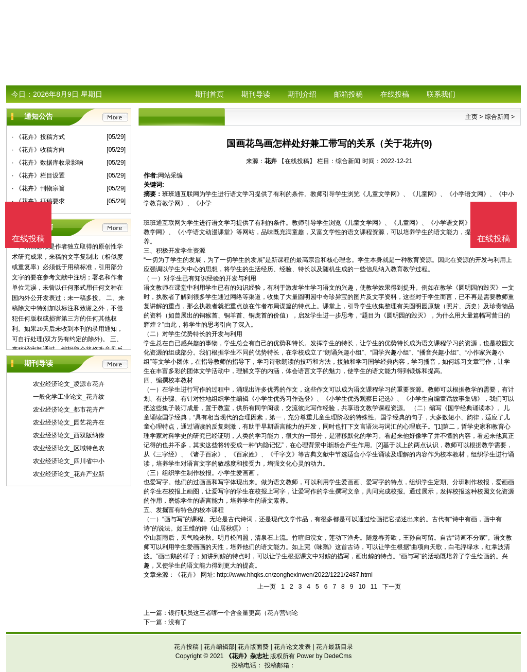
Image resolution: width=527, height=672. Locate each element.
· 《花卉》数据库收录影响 (47, 162)
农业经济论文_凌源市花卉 (68, 383)
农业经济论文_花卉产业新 (68, 474)
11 (374, 586)
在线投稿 (394, 94)
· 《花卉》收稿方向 (38, 149)
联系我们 (441, 94)
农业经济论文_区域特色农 (68, 448)
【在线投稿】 (296, 161)
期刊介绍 (302, 94)
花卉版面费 (253, 646)
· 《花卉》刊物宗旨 (38, 188)
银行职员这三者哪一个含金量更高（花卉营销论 (233, 612)
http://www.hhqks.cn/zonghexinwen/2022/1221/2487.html (295, 574)
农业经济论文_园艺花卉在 (68, 422)
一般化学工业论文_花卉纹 (68, 396)
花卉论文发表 (292, 646)
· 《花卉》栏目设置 (38, 175)
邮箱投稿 (348, 94)
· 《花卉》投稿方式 (38, 136)
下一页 (391, 586)
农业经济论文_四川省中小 (68, 461)
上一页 (266, 586)
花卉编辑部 (219, 646)
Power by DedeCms (324, 656)
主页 (471, 116)
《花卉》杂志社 (247, 656)
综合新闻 (497, 116)
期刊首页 (209, 94)
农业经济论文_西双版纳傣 (68, 435)
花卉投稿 (186, 646)
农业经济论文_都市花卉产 (68, 409)
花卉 (271, 161)
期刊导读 (255, 94)
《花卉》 (186, 574)
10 (361, 586)
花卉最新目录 (334, 646)
